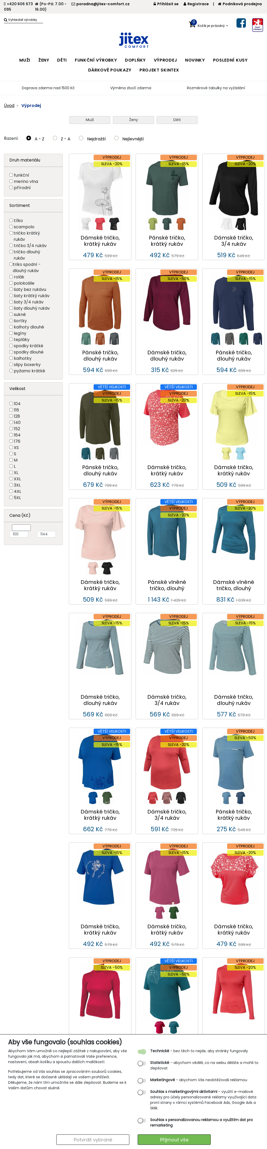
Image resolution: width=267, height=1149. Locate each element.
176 (17, 441)
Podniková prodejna (240, 4)
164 (17, 435)
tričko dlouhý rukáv (27, 255)
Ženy (133, 119)
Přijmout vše (174, 1139)
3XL (17, 485)
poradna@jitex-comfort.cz (100, 4)
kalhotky (23, 358)
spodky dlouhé (29, 352)
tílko (18, 221)
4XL (17, 491)
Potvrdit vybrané (93, 1139)
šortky (20, 321)
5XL (17, 498)
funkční (21, 175)
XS (16, 448)
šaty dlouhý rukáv (32, 308)
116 (16, 410)
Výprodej (31, 106)
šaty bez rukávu (30, 289)
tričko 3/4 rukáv (30, 246)
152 (17, 429)
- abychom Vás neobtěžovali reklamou (198, 1079)
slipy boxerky (27, 365)
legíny (20, 333)
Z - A (62, 139)
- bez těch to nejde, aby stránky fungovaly (199, 1051)
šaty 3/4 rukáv (29, 302)
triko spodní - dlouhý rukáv (27, 267)
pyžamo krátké (29, 371)
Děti (177, 119)
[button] (208, 24)
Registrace (196, 4)
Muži (90, 119)
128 (17, 416)
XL (16, 473)
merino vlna (26, 181)
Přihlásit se (166, 4)
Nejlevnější (129, 139)
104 (17, 404)
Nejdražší (92, 139)
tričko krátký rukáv (27, 236)
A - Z (35, 139)
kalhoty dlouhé (29, 327)
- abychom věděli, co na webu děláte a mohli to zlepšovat (204, 1065)
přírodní (22, 188)
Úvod (9, 106)
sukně (20, 315)
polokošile (24, 283)
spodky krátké (28, 346)
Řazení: (11, 138)
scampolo (24, 227)
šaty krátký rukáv (32, 296)
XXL (17, 479)
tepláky (21, 340)
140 (17, 423)
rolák (19, 277)
